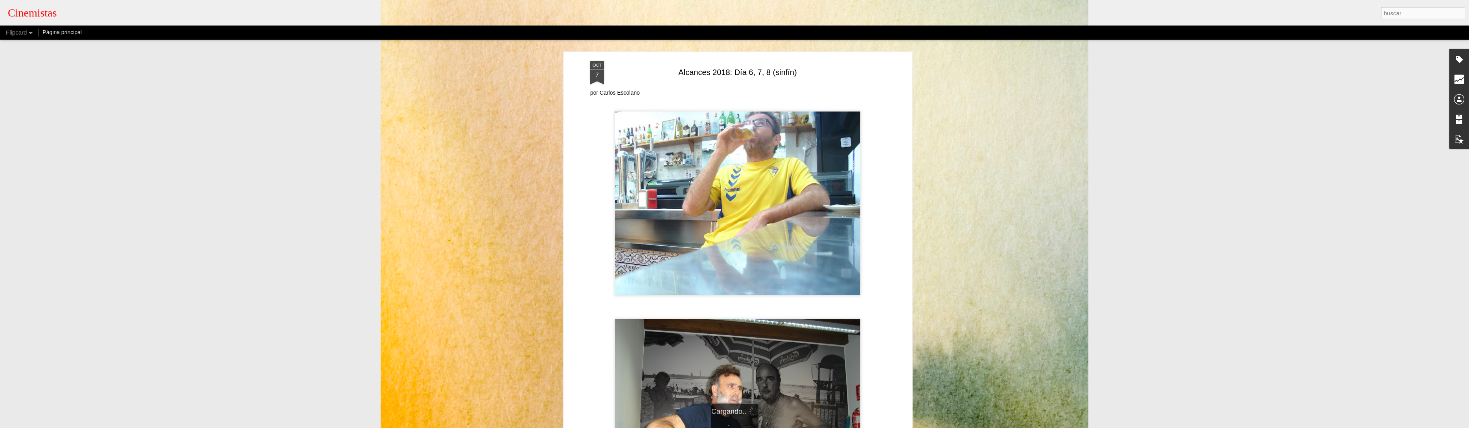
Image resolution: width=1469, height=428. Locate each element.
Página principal (62, 32)
